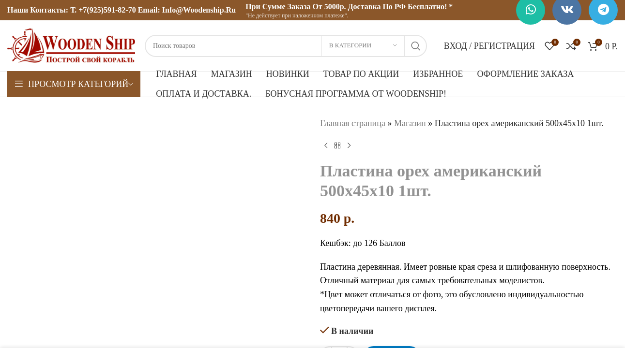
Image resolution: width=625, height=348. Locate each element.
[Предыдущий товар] (326, 146)
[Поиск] (286, 46)
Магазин (410, 123)
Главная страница (352, 123)
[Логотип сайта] (71, 45)
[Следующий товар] (349, 146)
